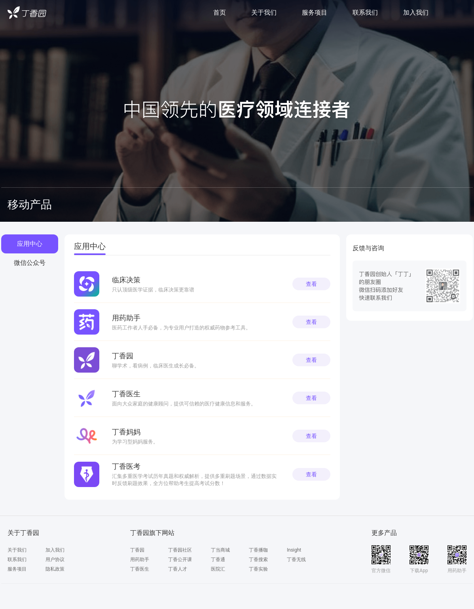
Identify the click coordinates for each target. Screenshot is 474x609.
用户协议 (55, 559)
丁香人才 (177, 569)
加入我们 (415, 12)
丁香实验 (258, 569)
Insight (294, 550)
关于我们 (264, 12)
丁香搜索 (258, 559)
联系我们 (365, 12)
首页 (219, 12)
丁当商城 (220, 550)
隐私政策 (55, 569)
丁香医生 (139, 569)
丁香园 (137, 550)
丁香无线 (296, 559)
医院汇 (218, 569)
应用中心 (29, 243)
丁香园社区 (180, 550)
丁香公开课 (180, 559)
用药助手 (139, 559)
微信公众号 (30, 262)
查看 (311, 284)
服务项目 (314, 12)
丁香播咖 (258, 550)
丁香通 (218, 559)
